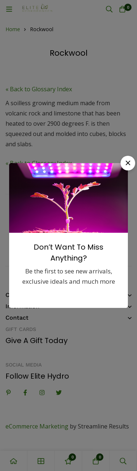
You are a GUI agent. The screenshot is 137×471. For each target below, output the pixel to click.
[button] (128, 163)
